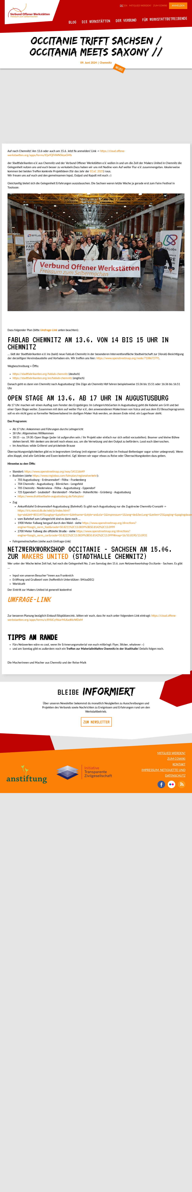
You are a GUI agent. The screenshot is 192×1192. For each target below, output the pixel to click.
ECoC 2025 (96, 171)
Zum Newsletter (96, 721)
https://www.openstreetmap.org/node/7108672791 (127, 358)
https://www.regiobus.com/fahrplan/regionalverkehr (65, 475)
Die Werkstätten (96, 21)
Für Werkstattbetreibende (164, 19)
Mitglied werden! (140, 5)
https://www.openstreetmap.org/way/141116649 (54, 471)
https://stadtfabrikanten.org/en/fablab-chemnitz (42, 378)
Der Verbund (126, 20)
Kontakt (179, 764)
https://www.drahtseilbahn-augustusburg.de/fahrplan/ (51, 496)
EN (125, 5)
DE (121, 5)
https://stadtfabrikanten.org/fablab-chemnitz (40, 374)
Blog (72, 22)
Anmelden (178, 5)
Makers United (45, 556)
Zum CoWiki (160, 5)
